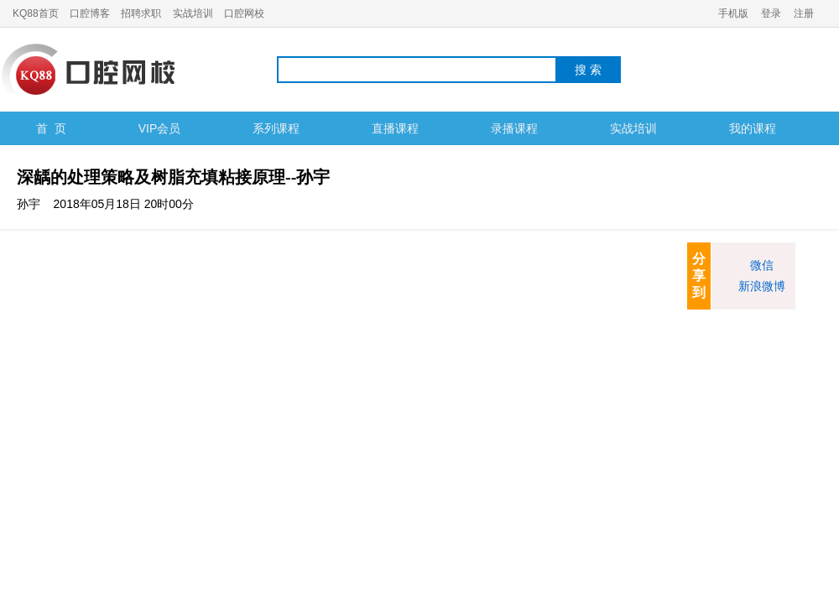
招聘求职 (141, 13)
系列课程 (276, 128)
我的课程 (752, 128)
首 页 (51, 128)
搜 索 (588, 69)
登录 (771, 13)
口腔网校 (244, 13)
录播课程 (514, 128)
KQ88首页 (36, 13)
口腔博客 (90, 13)
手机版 (733, 13)
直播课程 (395, 128)
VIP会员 (159, 128)
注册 (804, 13)
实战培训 (193, 13)
